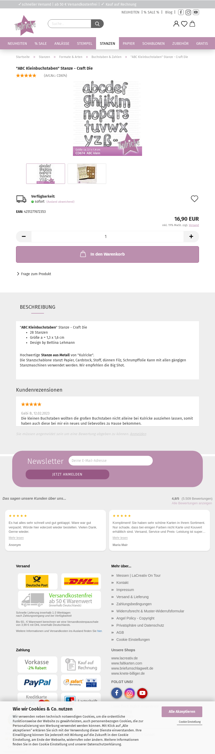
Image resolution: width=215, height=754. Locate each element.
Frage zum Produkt (36, 274)
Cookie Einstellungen (133, 640)
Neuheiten (17, 43)
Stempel (84, 43)
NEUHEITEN (130, 12)
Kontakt (122, 583)
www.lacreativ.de (124, 658)
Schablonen (153, 43)
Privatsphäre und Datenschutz (140, 625)
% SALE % (151, 12)
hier (99, 630)
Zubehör (180, 43)
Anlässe (61, 43)
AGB (120, 632)
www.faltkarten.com (126, 663)
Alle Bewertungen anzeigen (192, 503)
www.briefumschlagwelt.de (132, 668)
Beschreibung (37, 307)
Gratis (202, 43)
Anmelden (138, 434)
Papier (129, 43)
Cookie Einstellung (190, 721)
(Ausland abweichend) (60, 201)
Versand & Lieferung (132, 597)
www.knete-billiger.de (128, 673)
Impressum (125, 590)
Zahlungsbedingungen (134, 604)
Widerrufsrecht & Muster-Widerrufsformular (150, 611)
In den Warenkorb (102, 254)
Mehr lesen (16, 538)
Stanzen (107, 43)
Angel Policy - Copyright (135, 618)
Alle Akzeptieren (182, 711)
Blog (168, 12)
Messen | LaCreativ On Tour (138, 575)
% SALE (41, 43)
